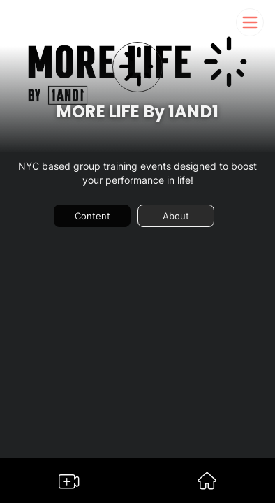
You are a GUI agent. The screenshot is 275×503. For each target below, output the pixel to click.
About (176, 215)
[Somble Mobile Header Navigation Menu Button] (250, 22)
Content (92, 215)
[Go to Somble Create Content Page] (69, 484)
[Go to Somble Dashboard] (207, 485)
